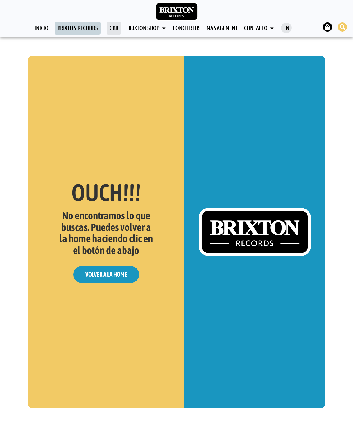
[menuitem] (286, 28)
